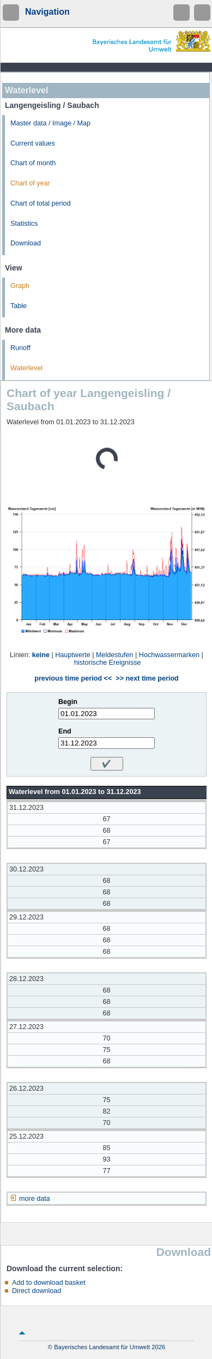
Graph (19, 286)
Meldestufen (115, 655)
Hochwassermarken (169, 655)
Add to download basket (48, 1282)
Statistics (24, 223)
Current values (32, 143)
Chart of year (30, 183)
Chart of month (33, 163)
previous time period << (73, 678)
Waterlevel (26, 368)
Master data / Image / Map (50, 123)
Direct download (36, 1291)
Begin (67, 702)
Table (18, 306)
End (64, 731)
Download (25, 243)
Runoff (20, 348)
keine (41, 655)
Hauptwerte (72, 655)
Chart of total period (40, 203)
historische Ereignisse (107, 662)
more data (34, 1198)
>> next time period (147, 678)
